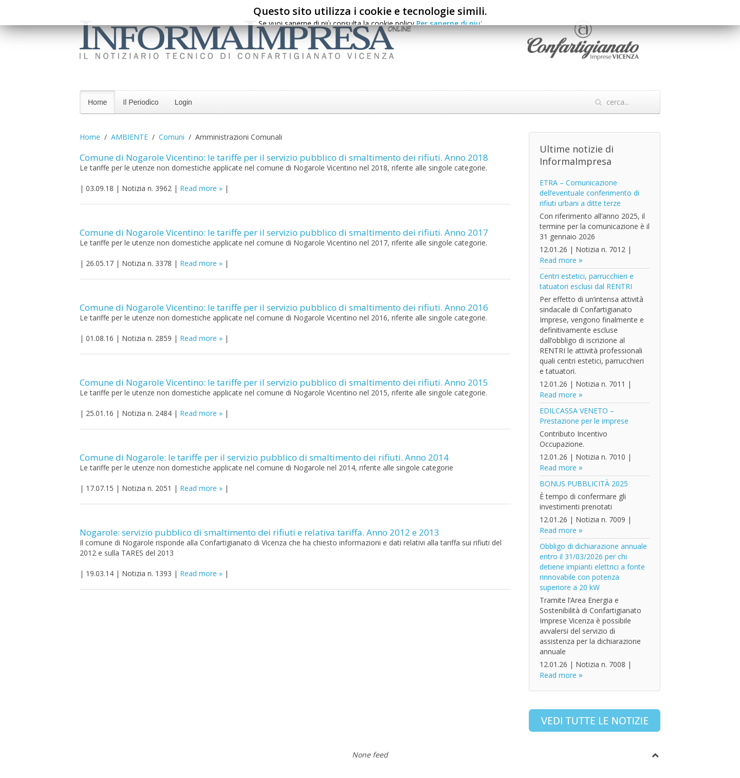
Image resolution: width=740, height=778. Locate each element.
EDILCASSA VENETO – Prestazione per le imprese (584, 416)
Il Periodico (140, 102)
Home (97, 102)
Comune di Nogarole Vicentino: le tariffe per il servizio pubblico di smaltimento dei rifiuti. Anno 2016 (284, 307)
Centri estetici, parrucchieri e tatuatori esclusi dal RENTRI (587, 281)
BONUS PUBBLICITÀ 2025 (584, 483)
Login (183, 102)
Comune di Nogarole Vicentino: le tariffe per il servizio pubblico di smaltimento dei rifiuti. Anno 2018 (284, 157)
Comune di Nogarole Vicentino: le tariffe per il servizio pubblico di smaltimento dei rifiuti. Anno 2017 (284, 232)
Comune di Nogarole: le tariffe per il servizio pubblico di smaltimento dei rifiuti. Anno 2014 (264, 457)
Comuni (171, 137)
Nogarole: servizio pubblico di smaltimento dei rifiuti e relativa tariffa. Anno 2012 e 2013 (259, 532)
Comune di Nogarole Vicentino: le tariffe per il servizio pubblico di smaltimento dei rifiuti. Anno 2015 (284, 382)
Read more (198, 188)
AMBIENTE (129, 137)
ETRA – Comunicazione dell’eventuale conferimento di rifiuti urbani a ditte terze (589, 193)
